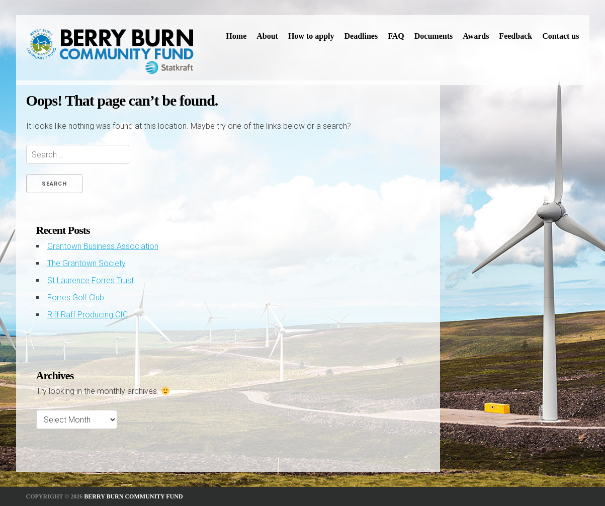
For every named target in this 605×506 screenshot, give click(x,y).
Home (236, 36)
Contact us (560, 36)
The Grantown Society (86, 263)
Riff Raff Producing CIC (87, 314)
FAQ (396, 36)
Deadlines (361, 36)
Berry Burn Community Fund (133, 496)
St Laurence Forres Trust (90, 280)
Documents (433, 36)
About (267, 36)
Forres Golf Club (75, 297)
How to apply (311, 36)
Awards (476, 36)
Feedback (515, 36)
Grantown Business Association (102, 246)
